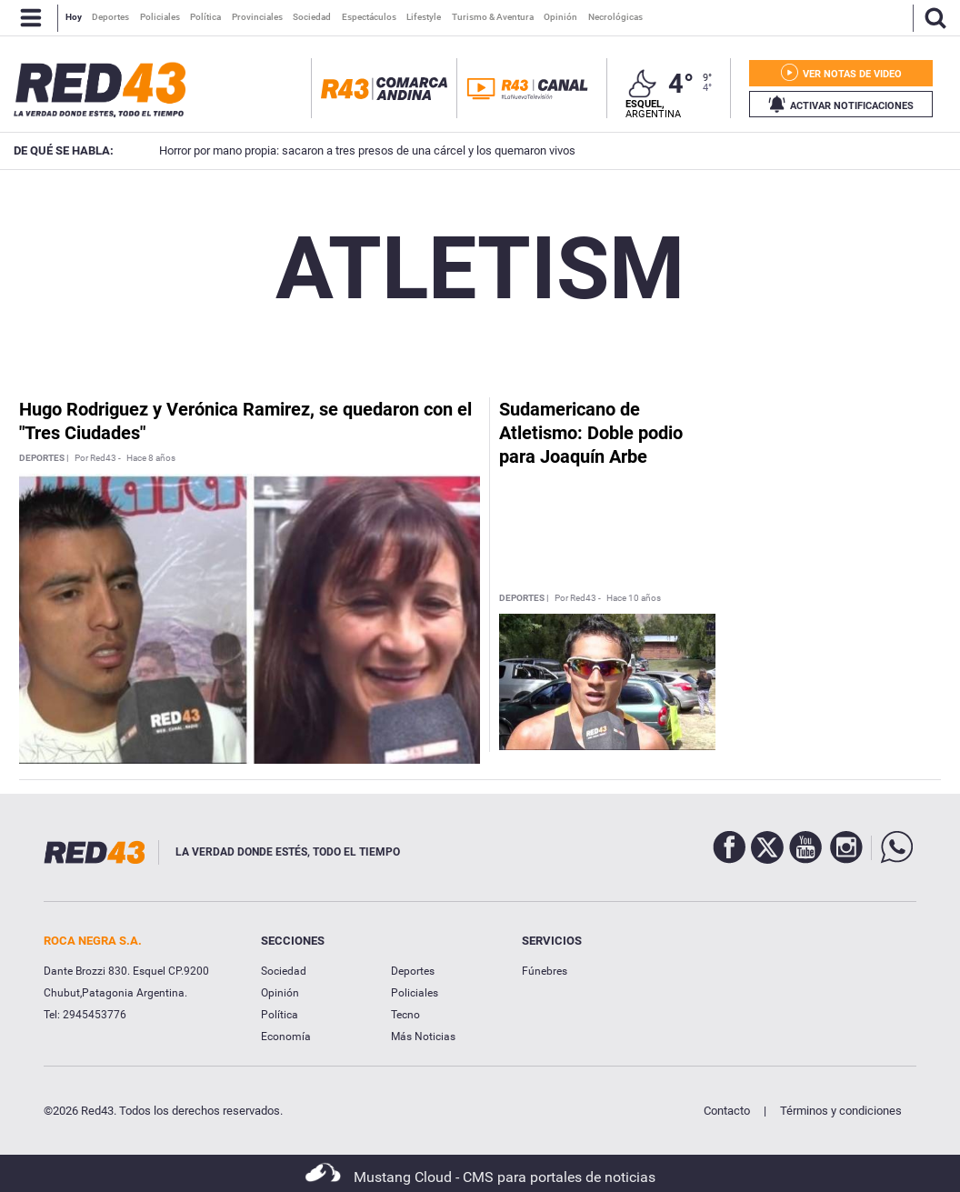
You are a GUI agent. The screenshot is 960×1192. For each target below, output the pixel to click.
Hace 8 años (150, 458)
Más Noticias (423, 1036)
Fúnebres (544, 971)
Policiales (414, 993)
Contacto (727, 1110)
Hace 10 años (633, 598)
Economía (286, 1036)
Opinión (280, 993)
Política (279, 1014)
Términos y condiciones (841, 1110)
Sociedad (283, 971)
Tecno (405, 1014)
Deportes (413, 971)
